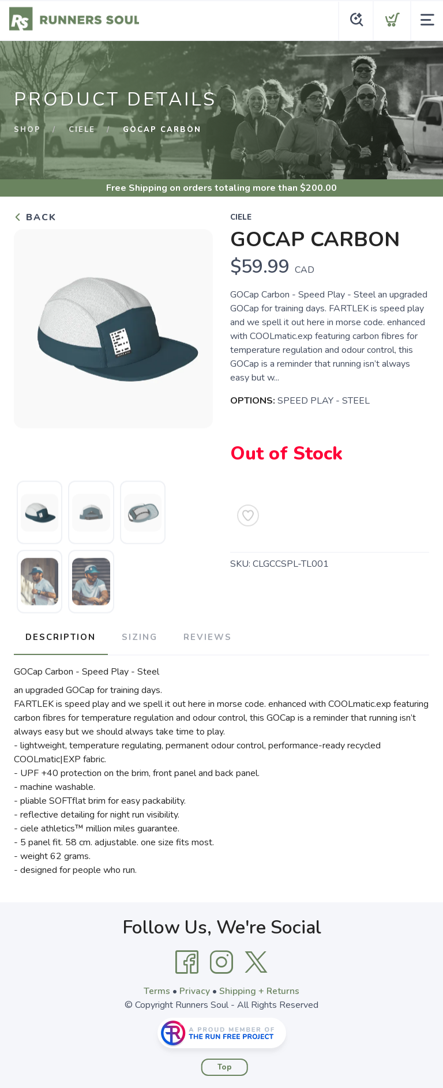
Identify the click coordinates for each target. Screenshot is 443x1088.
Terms (157, 989)
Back (35, 217)
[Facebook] (187, 960)
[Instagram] (221, 960)
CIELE (82, 130)
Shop (27, 130)
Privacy (194, 989)
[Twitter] (256, 960)
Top (224, 1065)
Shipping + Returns (259, 989)
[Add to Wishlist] (248, 515)
